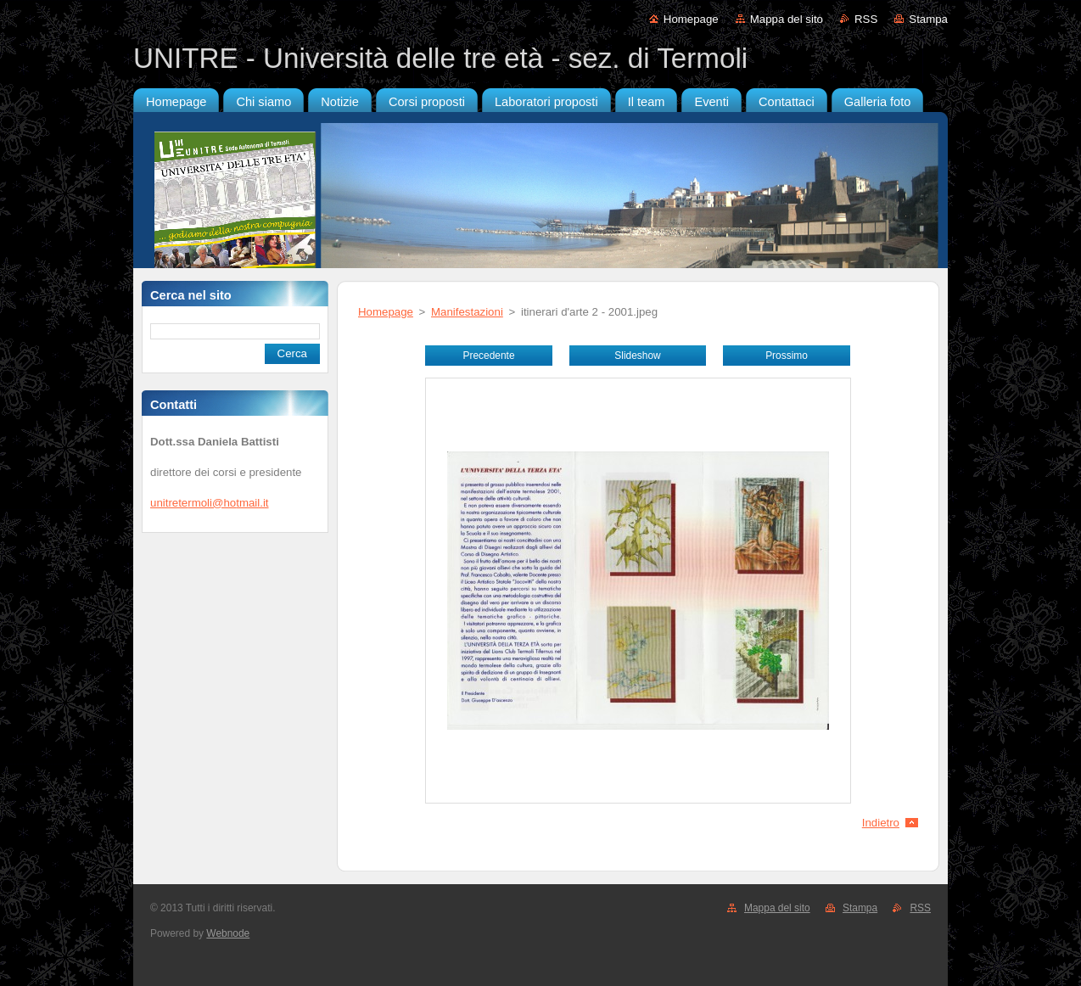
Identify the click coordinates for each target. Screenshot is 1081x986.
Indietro (880, 822)
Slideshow (637, 355)
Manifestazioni (467, 311)
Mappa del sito (786, 19)
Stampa (928, 19)
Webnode (227, 933)
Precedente (488, 355)
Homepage (691, 19)
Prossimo (786, 355)
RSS (865, 19)
